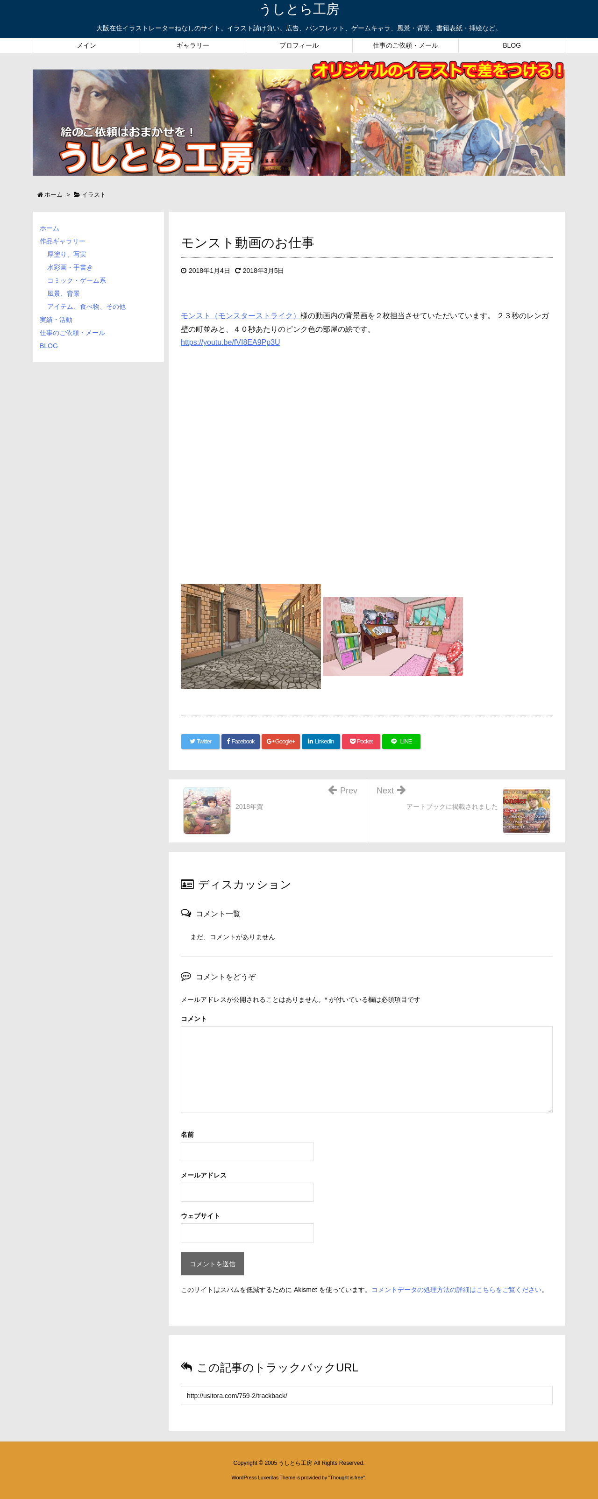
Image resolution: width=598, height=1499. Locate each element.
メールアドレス (204, 1175)
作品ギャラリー (62, 241)
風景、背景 (63, 293)
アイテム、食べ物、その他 (86, 306)
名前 (187, 1134)
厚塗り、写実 (66, 254)
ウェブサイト (200, 1216)
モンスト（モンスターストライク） (240, 316)
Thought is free (346, 1477)
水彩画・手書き (70, 267)
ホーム (49, 228)
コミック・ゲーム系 (76, 280)
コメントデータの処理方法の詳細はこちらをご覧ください (456, 1289)
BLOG (49, 346)
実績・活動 (56, 319)
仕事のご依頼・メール (72, 332)
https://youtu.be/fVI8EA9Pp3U (230, 342)
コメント (194, 1018)
